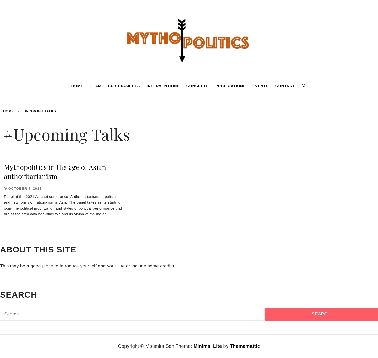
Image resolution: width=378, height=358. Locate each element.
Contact (285, 86)
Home (77, 86)
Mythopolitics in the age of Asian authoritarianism (55, 171)
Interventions (163, 86)
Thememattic (245, 346)
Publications (231, 86)
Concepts (197, 86)
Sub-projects (124, 86)
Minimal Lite (207, 346)
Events (261, 86)
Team (96, 86)
